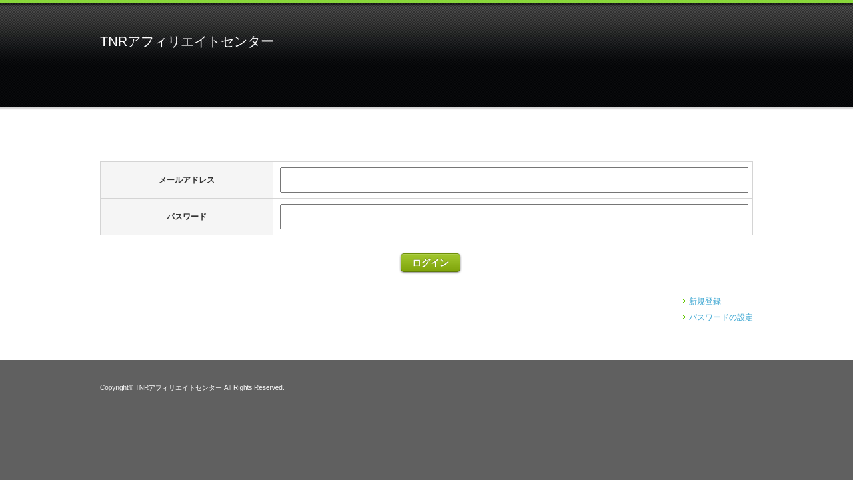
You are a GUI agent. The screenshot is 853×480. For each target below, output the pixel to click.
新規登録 (705, 301)
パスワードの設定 (721, 317)
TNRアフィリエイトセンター (187, 41)
